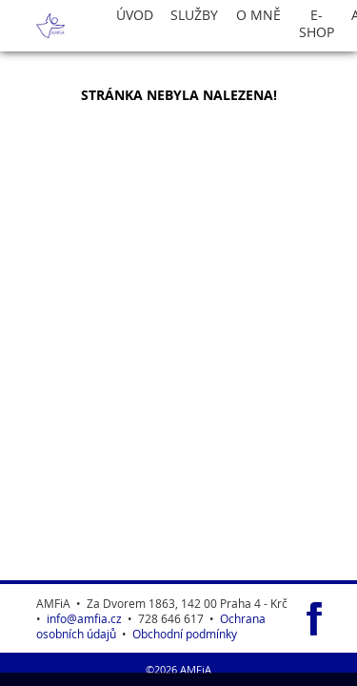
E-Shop (316, 24)
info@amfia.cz (84, 618)
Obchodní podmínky (184, 633)
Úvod (134, 15)
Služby (194, 15)
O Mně (258, 15)
